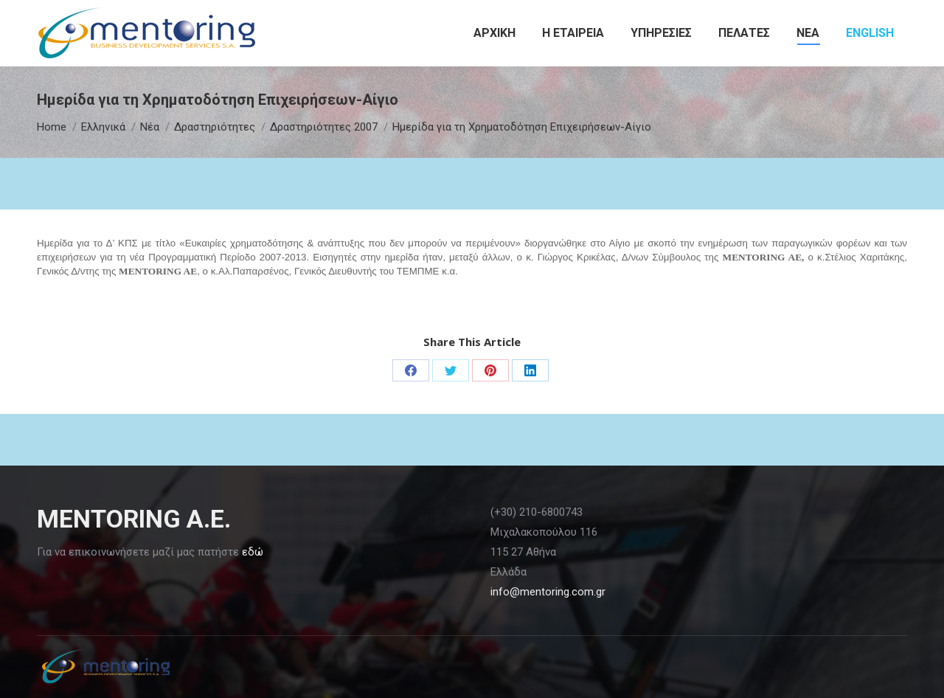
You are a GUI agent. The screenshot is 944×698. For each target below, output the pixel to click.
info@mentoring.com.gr (547, 591)
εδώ (252, 552)
